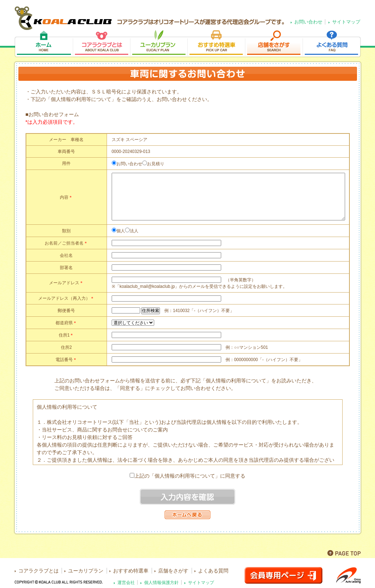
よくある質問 (332, 44)
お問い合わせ (308, 22)
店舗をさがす (274, 44)
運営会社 (126, 582)
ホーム (43, 44)
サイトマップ (346, 22)
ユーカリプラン (158, 44)
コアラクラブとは (101, 44)
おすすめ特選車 (216, 44)
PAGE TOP (344, 553)
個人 (120, 230)
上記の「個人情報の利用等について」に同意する (189, 476)
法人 (134, 230)
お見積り (155, 163)
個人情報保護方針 (161, 582)
